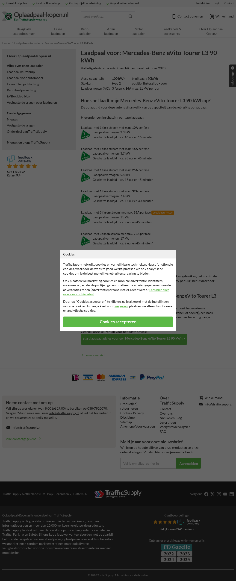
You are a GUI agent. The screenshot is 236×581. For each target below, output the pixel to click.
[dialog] (118, 290)
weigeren (121, 306)
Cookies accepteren (118, 321)
